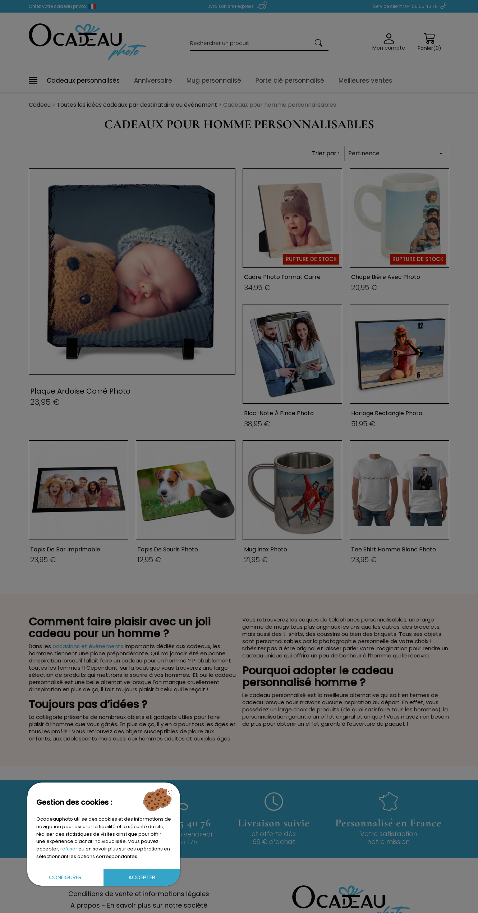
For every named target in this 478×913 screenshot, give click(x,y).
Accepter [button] (141, 877)
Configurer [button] (65, 877)
